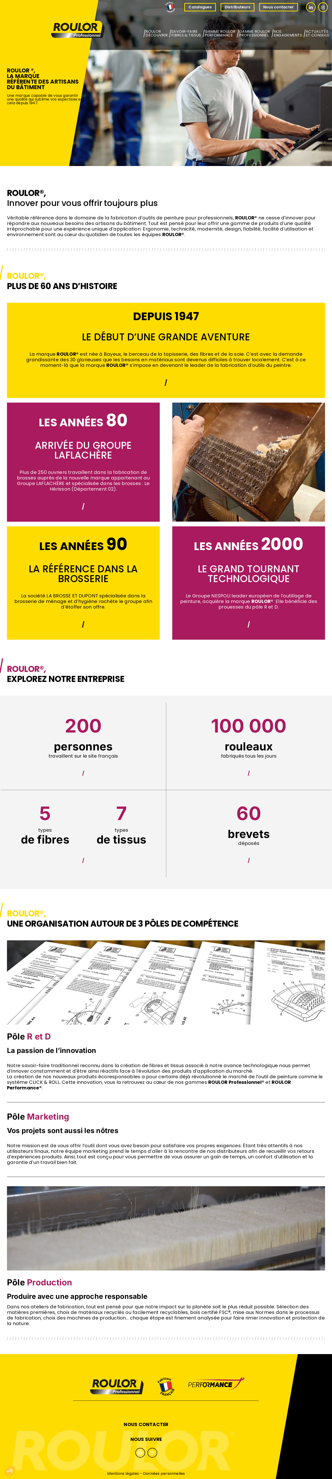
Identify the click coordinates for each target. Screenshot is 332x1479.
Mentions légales (123, 1473)
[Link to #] (311, 7)
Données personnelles (164, 1473)
